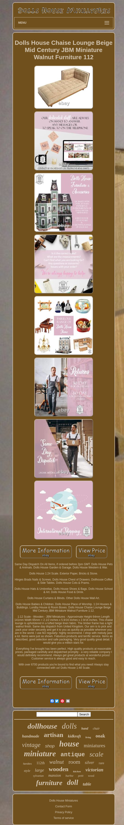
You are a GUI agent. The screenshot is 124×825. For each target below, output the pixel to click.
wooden (58, 769)
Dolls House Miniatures (63, 800)
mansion (54, 775)
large (39, 770)
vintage (31, 744)
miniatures (94, 745)
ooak (100, 735)
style (27, 771)
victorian (94, 770)
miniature (40, 753)
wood (91, 775)
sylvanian (38, 775)
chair (96, 728)
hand (84, 728)
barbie (69, 775)
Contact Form (63, 806)
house (69, 743)
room (74, 762)
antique (72, 754)
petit (80, 775)
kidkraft (74, 736)
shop (49, 745)
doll (72, 782)
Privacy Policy (63, 812)
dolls (69, 726)
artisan (53, 734)
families (27, 763)
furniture (49, 782)
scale (96, 754)
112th (40, 763)
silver (89, 762)
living (88, 737)
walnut (56, 762)
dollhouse (42, 726)
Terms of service (64, 818)
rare (101, 763)
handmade (30, 736)
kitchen (77, 771)
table (87, 784)
